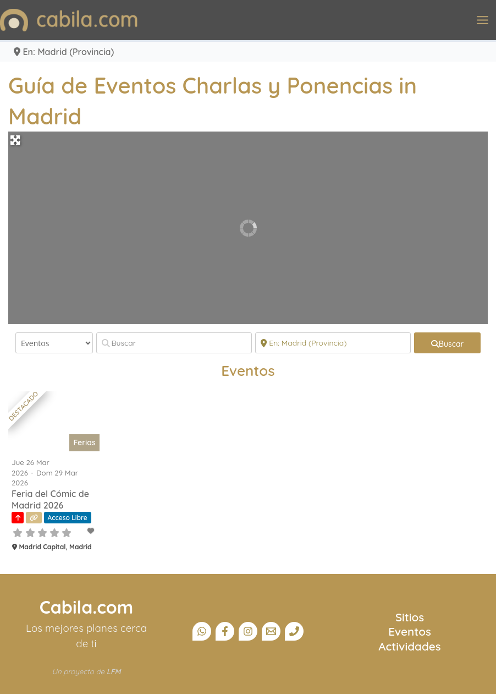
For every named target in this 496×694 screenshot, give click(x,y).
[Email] (271, 631)
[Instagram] (248, 631)
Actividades (409, 646)
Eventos (409, 631)
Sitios (409, 617)
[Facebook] (225, 631)
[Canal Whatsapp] (201, 631)
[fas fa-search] (447, 342)
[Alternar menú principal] (482, 20)
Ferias (84, 442)
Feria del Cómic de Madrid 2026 (50, 499)
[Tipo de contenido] (54, 342)
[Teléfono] (294, 631)
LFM (114, 671)
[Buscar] (174, 342)
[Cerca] (333, 342)
